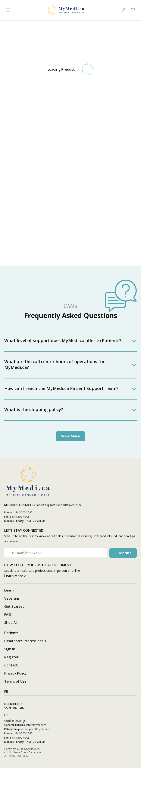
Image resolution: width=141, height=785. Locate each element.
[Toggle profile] (124, 10)
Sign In (9, 649)
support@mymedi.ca (69, 505)
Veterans (12, 598)
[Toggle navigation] (8, 10)
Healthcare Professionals (25, 641)
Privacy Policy (15, 673)
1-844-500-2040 (22, 512)
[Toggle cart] (133, 10)
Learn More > (15, 575)
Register (11, 657)
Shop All (11, 622)
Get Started (14, 606)
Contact (11, 665)
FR (6, 691)
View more (70, 436)
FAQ (7, 614)
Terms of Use (15, 681)
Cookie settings (15, 721)
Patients (11, 632)
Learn (9, 590)
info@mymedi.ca (36, 725)
